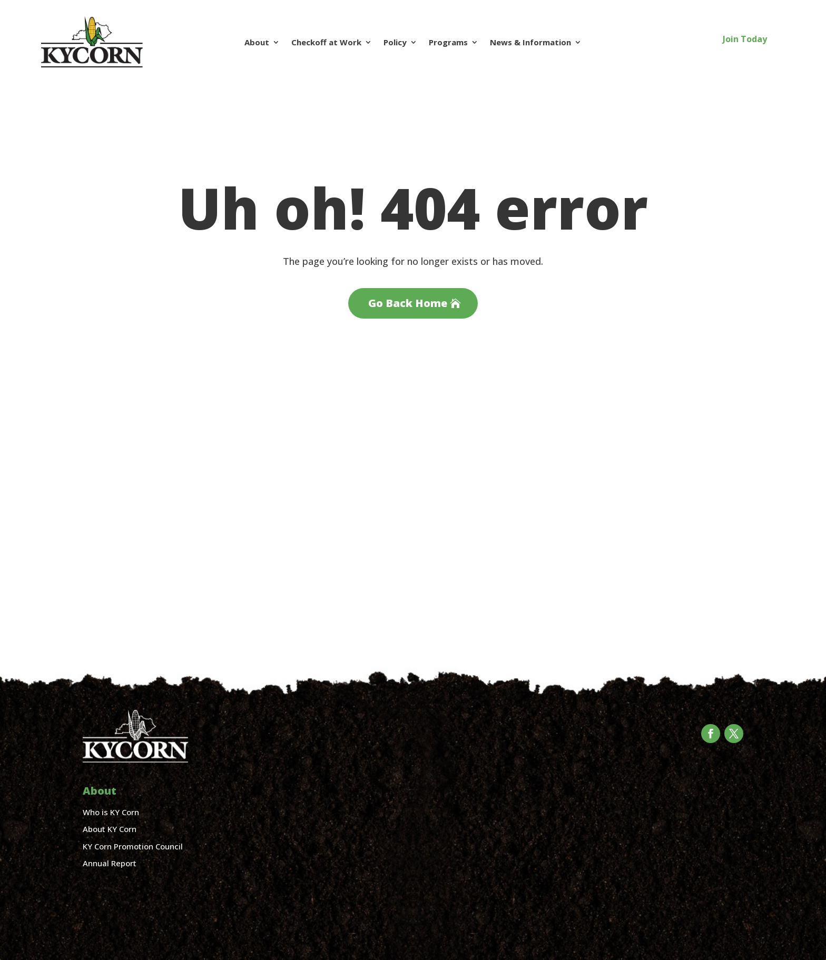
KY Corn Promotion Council (133, 846)
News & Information (530, 42)
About (256, 42)
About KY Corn (109, 829)
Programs (448, 42)
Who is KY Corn (111, 812)
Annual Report (109, 863)
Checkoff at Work (326, 42)
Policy (395, 42)
